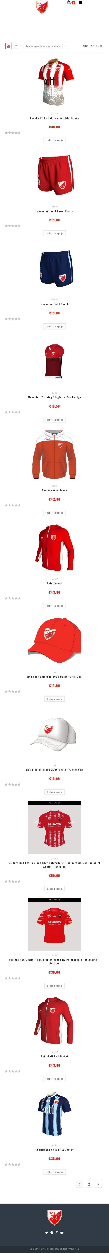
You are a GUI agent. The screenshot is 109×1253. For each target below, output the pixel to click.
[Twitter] (46, 1232)
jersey (54, 113)
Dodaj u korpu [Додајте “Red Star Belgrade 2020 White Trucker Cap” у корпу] (54, 791)
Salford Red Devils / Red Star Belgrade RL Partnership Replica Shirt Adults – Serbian (54, 864)
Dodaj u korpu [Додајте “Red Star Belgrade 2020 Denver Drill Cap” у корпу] (54, 698)
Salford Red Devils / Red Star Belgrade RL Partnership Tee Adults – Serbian (54, 961)
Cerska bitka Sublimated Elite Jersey (54, 118)
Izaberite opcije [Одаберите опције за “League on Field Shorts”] (54, 326)
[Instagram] (57, 1232)
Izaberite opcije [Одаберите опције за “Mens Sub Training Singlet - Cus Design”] (54, 419)
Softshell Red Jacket (54, 1056)
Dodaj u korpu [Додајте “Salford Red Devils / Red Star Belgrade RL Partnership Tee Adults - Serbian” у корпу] (54, 985)
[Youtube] (62, 1232)
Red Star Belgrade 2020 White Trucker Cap (54, 769)
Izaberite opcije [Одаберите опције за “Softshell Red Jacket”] (54, 1078)
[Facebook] (52, 1232)
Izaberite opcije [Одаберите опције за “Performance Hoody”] (54, 512)
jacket (54, 578)
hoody (54, 485)
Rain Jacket (54, 583)
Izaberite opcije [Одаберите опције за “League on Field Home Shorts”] (54, 233)
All (102, 45)
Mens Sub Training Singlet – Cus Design (54, 397)
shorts (55, 206)
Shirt (54, 392)
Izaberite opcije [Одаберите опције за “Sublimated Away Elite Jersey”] (54, 1171)
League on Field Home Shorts (55, 211)
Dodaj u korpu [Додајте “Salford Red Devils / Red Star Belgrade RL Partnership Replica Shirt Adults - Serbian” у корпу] (54, 888)
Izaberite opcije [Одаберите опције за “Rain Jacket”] (54, 605)
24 (96, 45)
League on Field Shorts (54, 304)
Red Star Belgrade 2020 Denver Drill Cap (54, 676)
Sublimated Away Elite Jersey (54, 1149)
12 (91, 45)
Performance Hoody (54, 490)
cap (54, 672)
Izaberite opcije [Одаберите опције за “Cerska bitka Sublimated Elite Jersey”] (54, 140)
